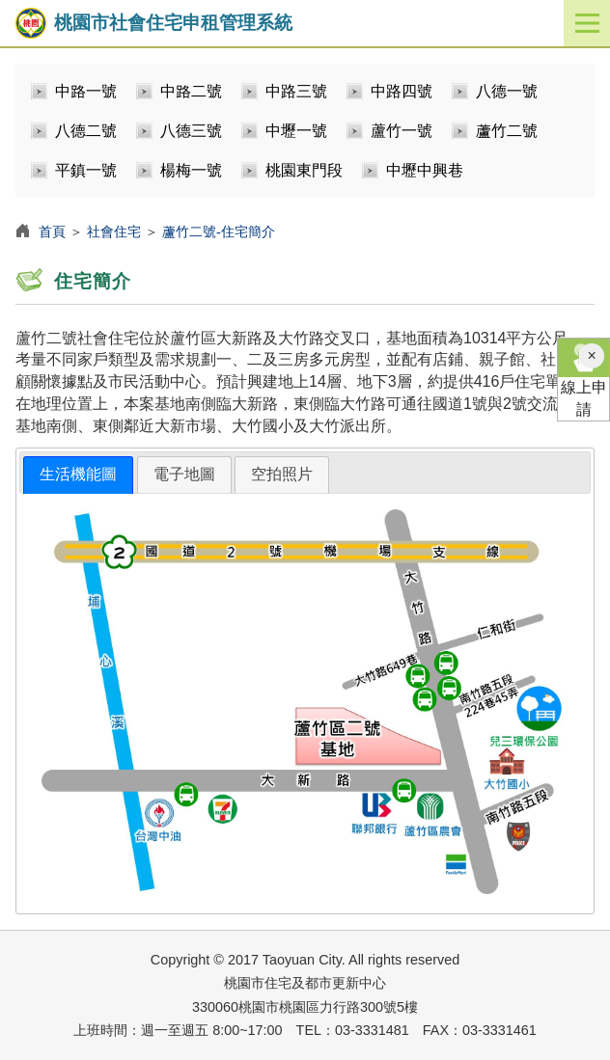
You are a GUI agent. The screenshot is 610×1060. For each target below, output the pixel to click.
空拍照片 (282, 474)
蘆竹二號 (507, 130)
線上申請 (583, 378)
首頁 (52, 231)
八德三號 (191, 130)
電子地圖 (184, 474)
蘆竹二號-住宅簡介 (218, 231)
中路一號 (86, 91)
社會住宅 (114, 231)
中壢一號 (296, 130)
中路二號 (191, 91)
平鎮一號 (86, 170)
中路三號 (296, 91)
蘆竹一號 (401, 130)
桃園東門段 (304, 170)
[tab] (78, 475)
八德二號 (86, 130)
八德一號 (507, 91)
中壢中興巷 (424, 170)
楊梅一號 (191, 170)
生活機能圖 (78, 474)
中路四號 (401, 91)
